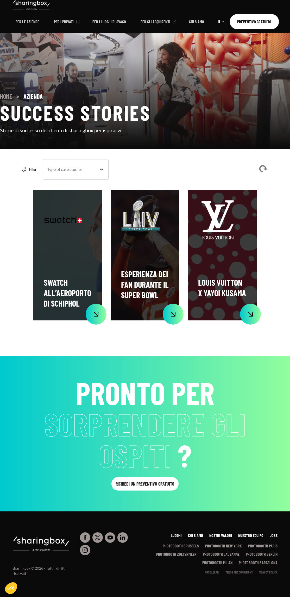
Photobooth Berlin (262, 554)
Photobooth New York (223, 545)
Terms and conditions (239, 572)
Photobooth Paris (263, 545)
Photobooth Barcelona (258, 562)
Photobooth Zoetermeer (176, 554)
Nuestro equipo (250, 535)
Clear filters (263, 169)
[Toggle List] (101, 169)
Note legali (212, 572)
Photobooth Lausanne (221, 554)
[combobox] (71, 169)
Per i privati (64, 21)
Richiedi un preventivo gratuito (145, 484)
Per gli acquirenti (155, 21)
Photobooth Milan (217, 562)
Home (6, 96)
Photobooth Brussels (181, 545)
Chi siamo (196, 21)
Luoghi (176, 535)
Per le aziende (27, 21)
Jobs (274, 535)
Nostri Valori (220, 535)
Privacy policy (268, 572)
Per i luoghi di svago (109, 21)
